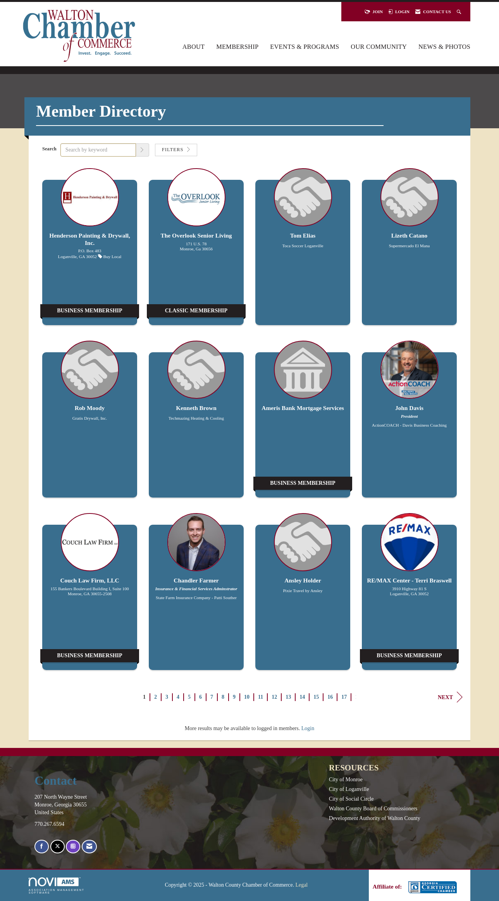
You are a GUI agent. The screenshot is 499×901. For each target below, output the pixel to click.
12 (274, 697)
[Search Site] (460, 11)
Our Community (379, 46)
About (193, 46)
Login (307, 728)
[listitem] (89, 250)
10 (247, 697)
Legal (302, 885)
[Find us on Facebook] (41, 846)
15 (316, 697)
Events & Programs (304, 46)
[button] (142, 150)
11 (260, 697)
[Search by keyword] (98, 150)
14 (302, 697)
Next (450, 697)
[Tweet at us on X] (57, 846)
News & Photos (444, 46)
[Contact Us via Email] (89, 846)
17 (344, 697)
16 (330, 697)
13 (288, 697)
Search (49, 149)
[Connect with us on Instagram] (73, 846)
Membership (237, 46)
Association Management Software (56, 885)
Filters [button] (176, 149)
